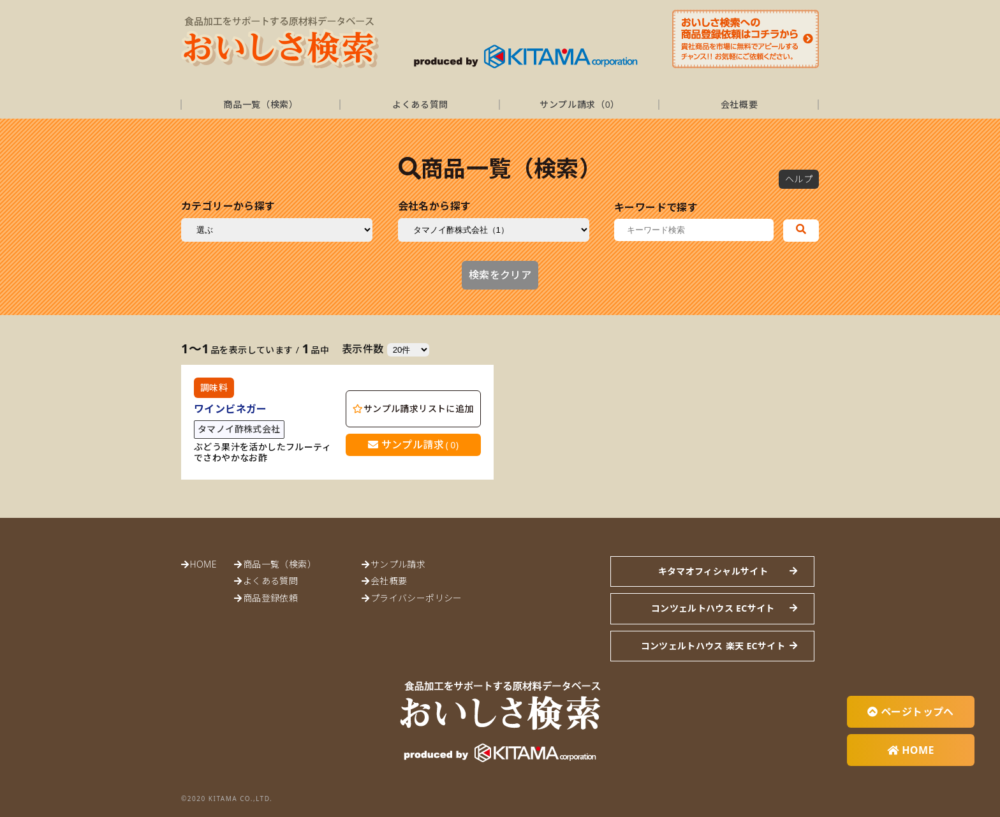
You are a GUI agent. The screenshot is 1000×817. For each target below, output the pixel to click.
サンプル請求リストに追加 (413, 408)
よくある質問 (420, 104)
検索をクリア (500, 275)
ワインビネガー (230, 409)
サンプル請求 (413, 445)
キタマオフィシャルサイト (713, 571)
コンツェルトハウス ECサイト (713, 608)
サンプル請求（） (580, 104)
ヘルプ (798, 179)
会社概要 (739, 104)
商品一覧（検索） (260, 104)
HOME (202, 564)
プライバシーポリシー (416, 598)
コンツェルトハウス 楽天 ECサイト (713, 646)
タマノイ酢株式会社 (239, 429)
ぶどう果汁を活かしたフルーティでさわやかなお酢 (262, 453)
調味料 (214, 387)
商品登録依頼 (270, 598)
